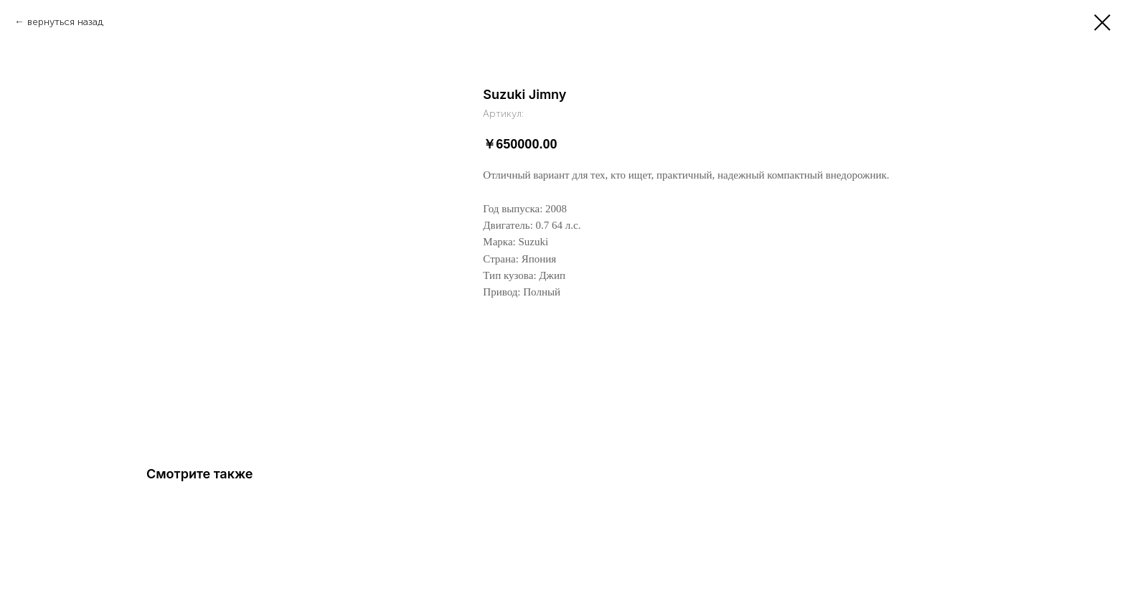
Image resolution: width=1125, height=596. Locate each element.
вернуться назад (65, 22)
